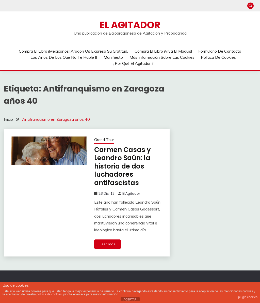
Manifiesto (113, 57)
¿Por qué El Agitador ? (133, 63)
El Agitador (130, 25)
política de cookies (49, 294)
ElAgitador (131, 193)
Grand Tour (104, 139)
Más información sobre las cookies (161, 57)
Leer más (107, 244)
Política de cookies (218, 57)
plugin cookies (247, 297)
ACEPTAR (129, 299)
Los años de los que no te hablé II (63, 57)
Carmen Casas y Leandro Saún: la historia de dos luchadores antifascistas (122, 166)
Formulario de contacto (219, 51)
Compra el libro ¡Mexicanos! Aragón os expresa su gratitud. (73, 51)
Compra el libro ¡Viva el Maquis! (163, 51)
